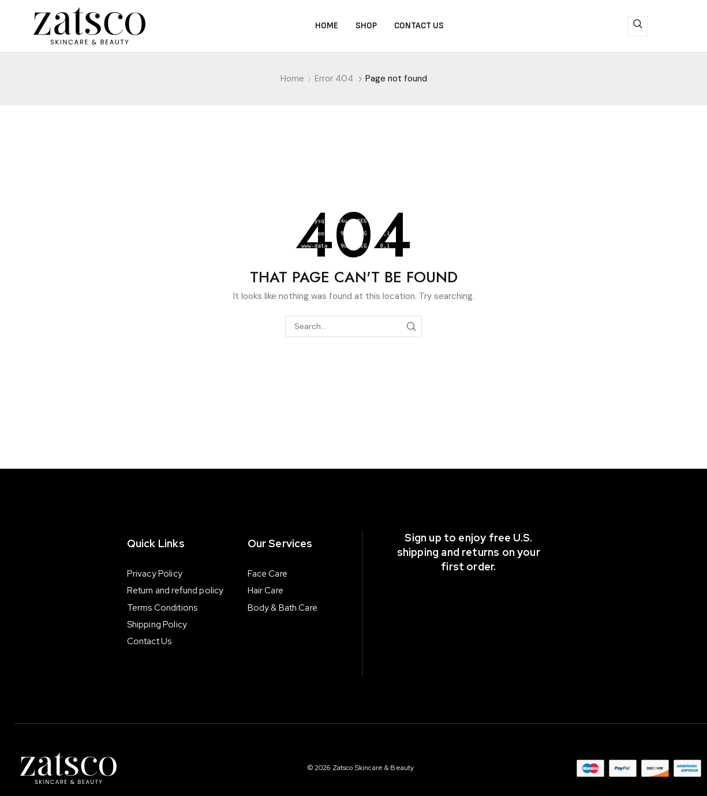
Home (326, 26)
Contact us (419, 26)
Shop (366, 26)
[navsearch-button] (637, 26)
